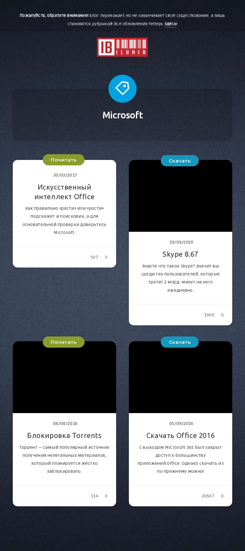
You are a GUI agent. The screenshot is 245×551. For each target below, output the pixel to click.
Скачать (180, 161)
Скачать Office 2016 (180, 435)
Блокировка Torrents (64, 435)
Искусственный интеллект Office (64, 191)
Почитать (64, 160)
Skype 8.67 (180, 254)
